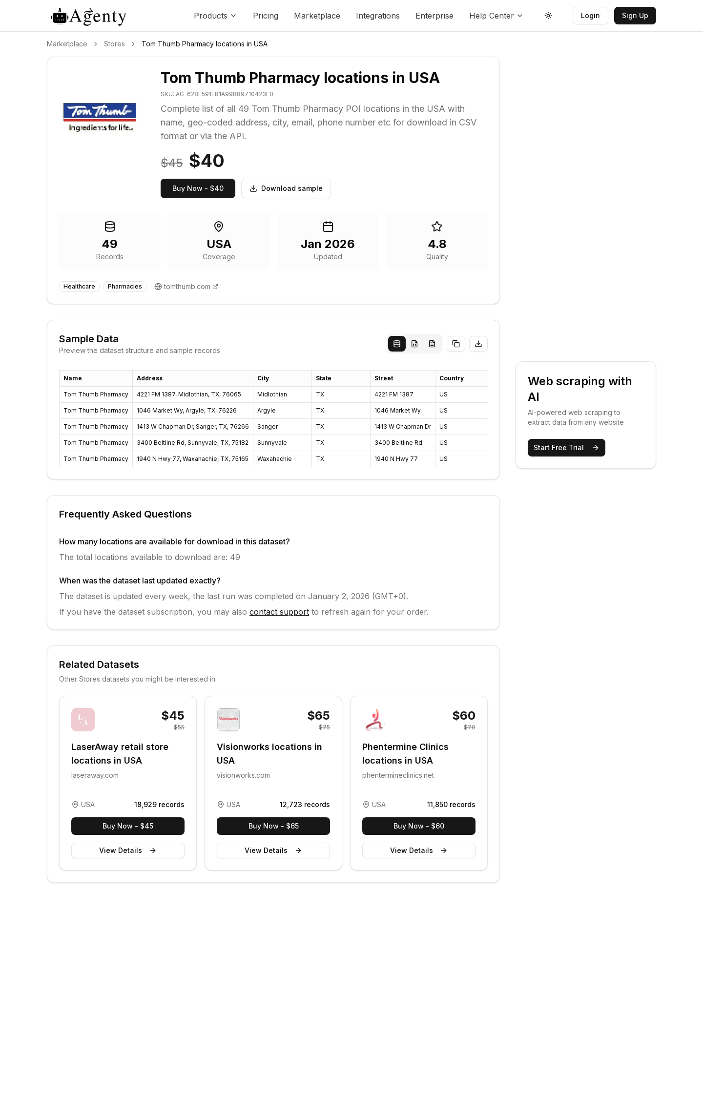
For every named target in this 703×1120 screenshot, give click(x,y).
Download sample (286, 188)
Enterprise (434, 16)
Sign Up (635, 15)
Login (590, 15)
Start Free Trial (567, 447)
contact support (279, 612)
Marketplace (317, 16)
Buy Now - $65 (273, 826)
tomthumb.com (187, 286)
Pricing (265, 16)
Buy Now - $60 (418, 826)
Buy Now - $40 (198, 188)
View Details (128, 850)
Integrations (378, 16)
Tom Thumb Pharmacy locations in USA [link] (205, 44)
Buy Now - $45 (128, 826)
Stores (114, 44)
